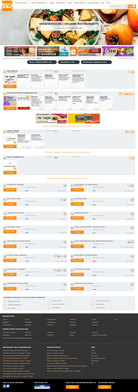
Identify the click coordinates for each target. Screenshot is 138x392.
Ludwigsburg (51, 322)
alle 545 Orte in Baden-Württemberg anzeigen (17, 338)
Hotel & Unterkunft (38, 3)
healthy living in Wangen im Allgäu (58, 368)
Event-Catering (79, 3)
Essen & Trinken (21, 3)
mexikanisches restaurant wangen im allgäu (17, 361)
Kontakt (93, 353)
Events (69, 3)
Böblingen (6, 322)
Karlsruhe (28, 335)
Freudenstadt (7, 325)
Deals (52, 3)
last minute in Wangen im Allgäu (13, 368)
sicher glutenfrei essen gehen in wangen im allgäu (19, 373)
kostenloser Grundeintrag (105, 387)
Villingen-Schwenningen (99, 335)
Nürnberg (73, 319)
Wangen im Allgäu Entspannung (57, 355)
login (92, 363)
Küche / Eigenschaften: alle (40, 62)
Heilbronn (28, 332)
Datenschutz (95, 361)
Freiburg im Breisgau (9, 332)
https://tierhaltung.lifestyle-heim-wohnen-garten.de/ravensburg (67, 366)
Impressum (94, 355)
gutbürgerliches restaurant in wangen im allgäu (18, 376)
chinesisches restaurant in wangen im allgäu (17, 353)
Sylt (115, 319)
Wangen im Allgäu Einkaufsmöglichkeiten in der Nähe (64, 371)
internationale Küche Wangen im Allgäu (15, 358)
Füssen (27, 319)
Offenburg (50, 335)
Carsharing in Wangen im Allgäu (57, 363)
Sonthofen (95, 322)
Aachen (5, 319)
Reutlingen (73, 325)
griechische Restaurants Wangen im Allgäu (16, 371)
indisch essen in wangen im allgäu (13, 366)
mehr (108, 3)
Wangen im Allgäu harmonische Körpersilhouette (62, 358)
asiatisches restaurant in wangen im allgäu (16, 363)
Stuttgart (95, 325)
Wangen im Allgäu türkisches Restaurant (15, 350)
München (50, 325)
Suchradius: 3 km (67, 62)
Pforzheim (73, 322)
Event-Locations (93, 3)
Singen (94, 319)
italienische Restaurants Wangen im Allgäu (16, 355)
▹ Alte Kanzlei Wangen (12, 72)
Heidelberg (28, 322)
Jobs (102, 3)
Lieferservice (60, 3)
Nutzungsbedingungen (98, 358)
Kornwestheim (51, 319)
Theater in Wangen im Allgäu (56, 361)
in (8, 58)
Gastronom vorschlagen (72, 387)
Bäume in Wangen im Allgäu (56, 350)
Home (93, 350)
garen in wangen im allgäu (55, 353)
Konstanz (28, 325)
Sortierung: (95, 62)
